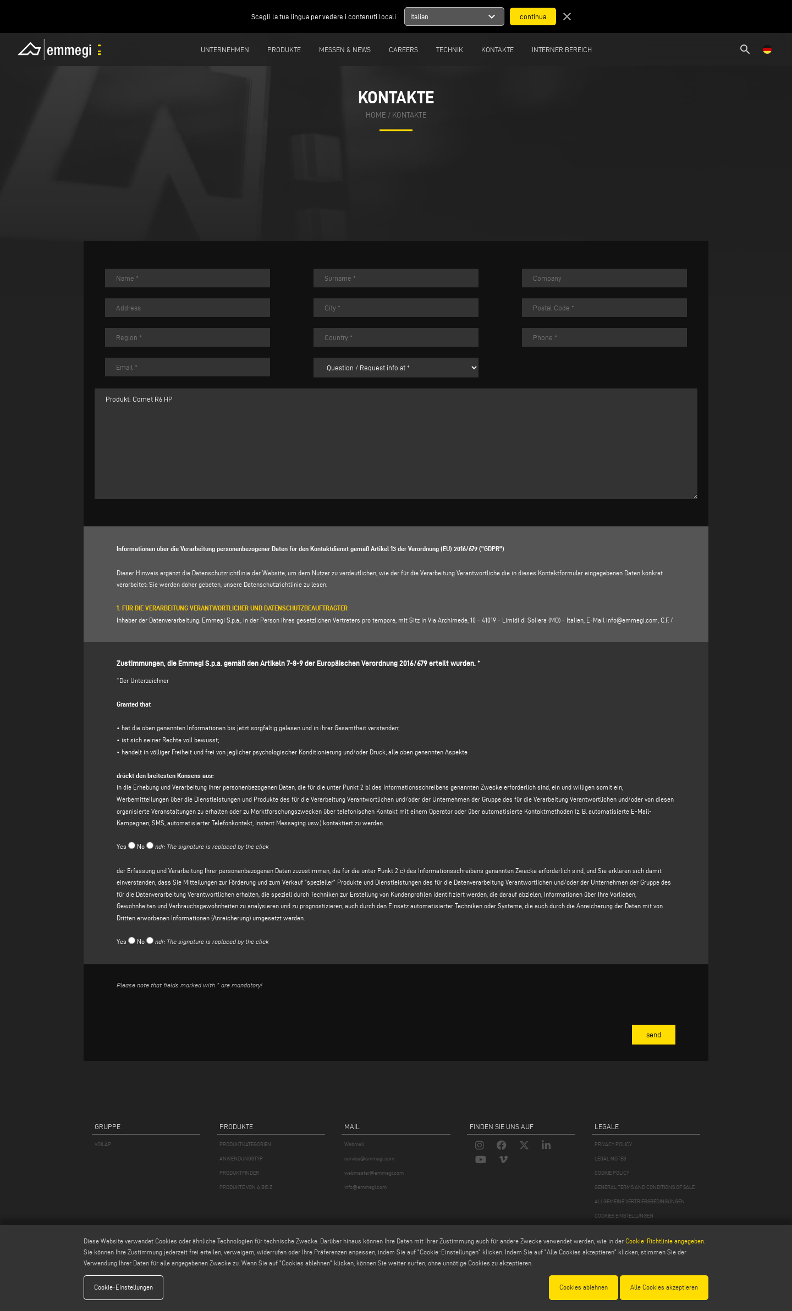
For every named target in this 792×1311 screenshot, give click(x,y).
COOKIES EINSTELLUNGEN (624, 1216)
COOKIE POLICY (612, 1173)
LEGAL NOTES (610, 1159)
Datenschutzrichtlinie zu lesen (285, 584)
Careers (403, 49)
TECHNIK (449, 49)
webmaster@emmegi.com (374, 1173)
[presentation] (200, 1019)
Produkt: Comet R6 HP (396, 443)
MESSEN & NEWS (345, 49)
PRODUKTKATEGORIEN (245, 1144)
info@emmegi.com (632, 620)
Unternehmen (225, 49)
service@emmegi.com (369, 1159)
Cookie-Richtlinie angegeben (664, 1241)
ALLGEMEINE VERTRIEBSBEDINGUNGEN (640, 1201)
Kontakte (497, 49)
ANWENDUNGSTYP (241, 1159)
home (376, 115)
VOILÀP (103, 1144)
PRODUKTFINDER (239, 1173)
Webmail (354, 1144)
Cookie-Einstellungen (123, 1287)
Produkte (284, 49)
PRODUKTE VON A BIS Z (245, 1187)
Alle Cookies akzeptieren (664, 1287)
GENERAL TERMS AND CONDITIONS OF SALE (645, 1187)
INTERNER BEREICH (562, 49)
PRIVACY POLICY (613, 1144)
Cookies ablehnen (583, 1287)
